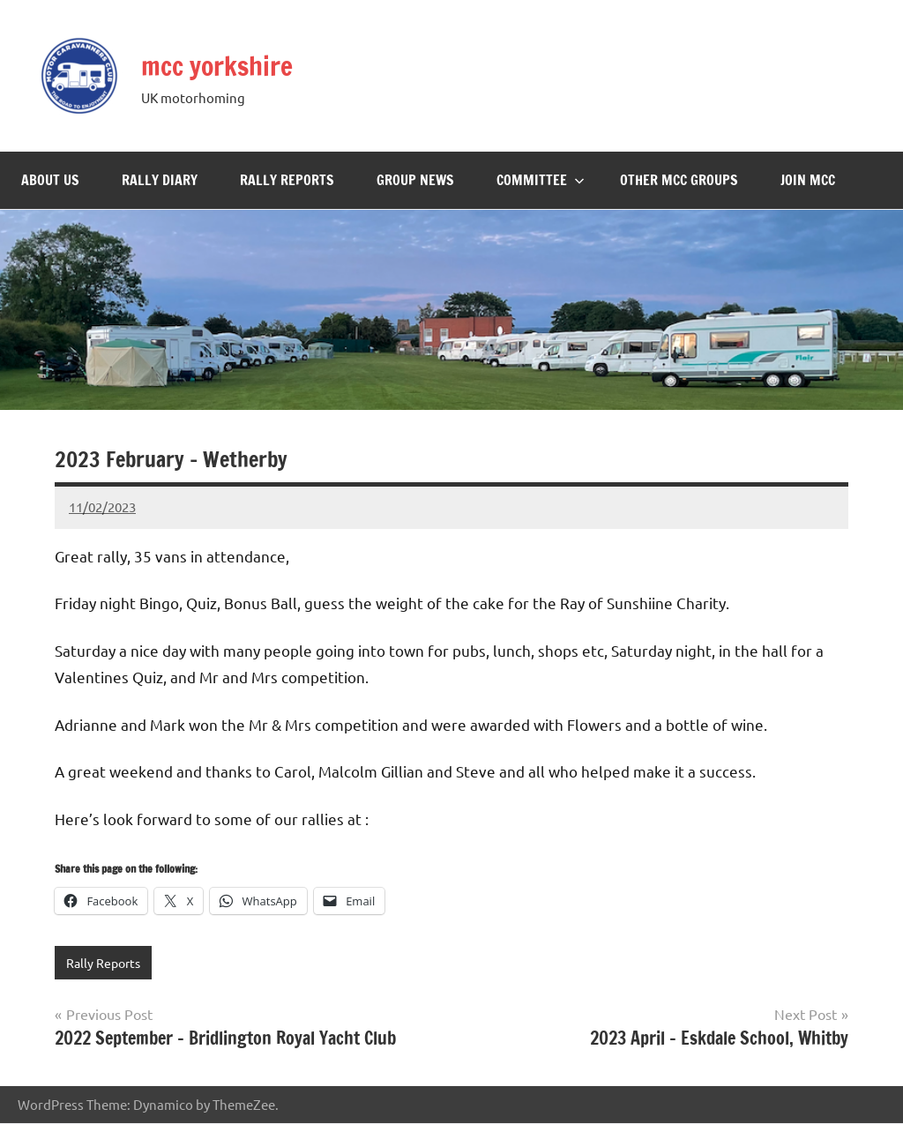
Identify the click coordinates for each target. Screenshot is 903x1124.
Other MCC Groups (679, 180)
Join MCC (807, 180)
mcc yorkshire (234, 63)
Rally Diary (160, 180)
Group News (415, 180)
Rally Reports (287, 180)
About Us (50, 180)
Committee (540, 180)
